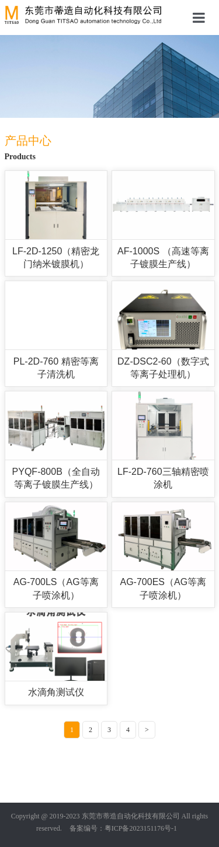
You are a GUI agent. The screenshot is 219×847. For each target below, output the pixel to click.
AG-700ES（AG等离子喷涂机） (163, 588)
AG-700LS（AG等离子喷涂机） (56, 588)
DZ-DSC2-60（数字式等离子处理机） (162, 367)
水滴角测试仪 (56, 692)
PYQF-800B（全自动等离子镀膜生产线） (56, 478)
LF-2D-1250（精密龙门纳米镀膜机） (55, 257)
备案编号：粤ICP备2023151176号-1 (123, 828)
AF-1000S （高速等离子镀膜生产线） (162, 257)
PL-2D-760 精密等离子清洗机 (56, 367)
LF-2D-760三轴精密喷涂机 (162, 478)
